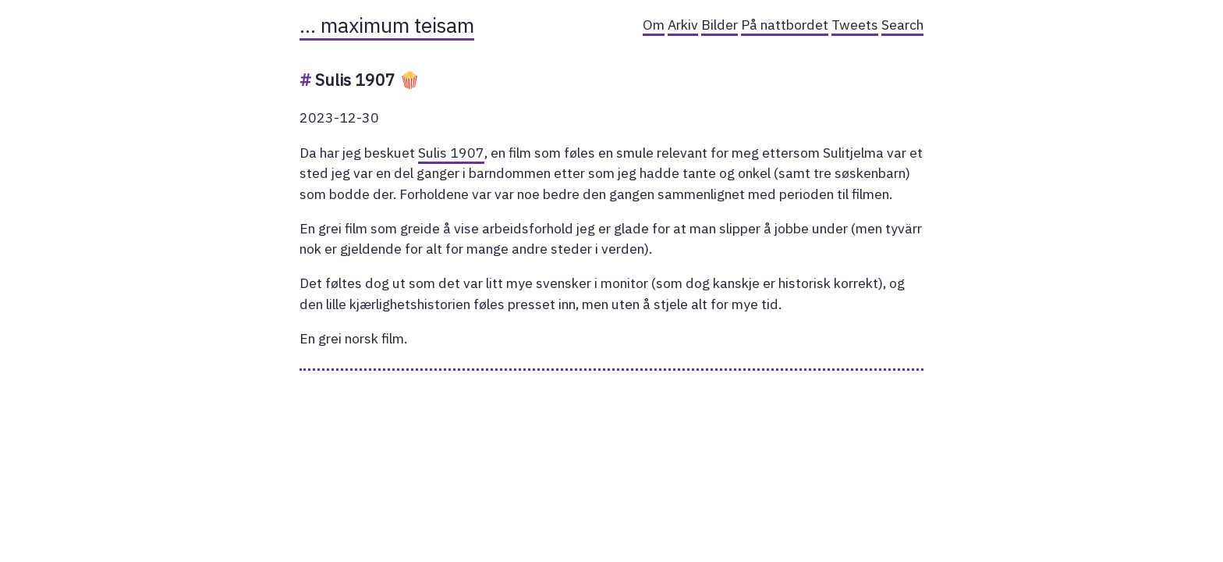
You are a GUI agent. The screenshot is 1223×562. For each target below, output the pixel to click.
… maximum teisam (387, 25)
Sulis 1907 (451, 153)
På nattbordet (784, 25)
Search (902, 25)
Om (654, 25)
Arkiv (683, 25)
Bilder (719, 25)
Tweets (854, 25)
